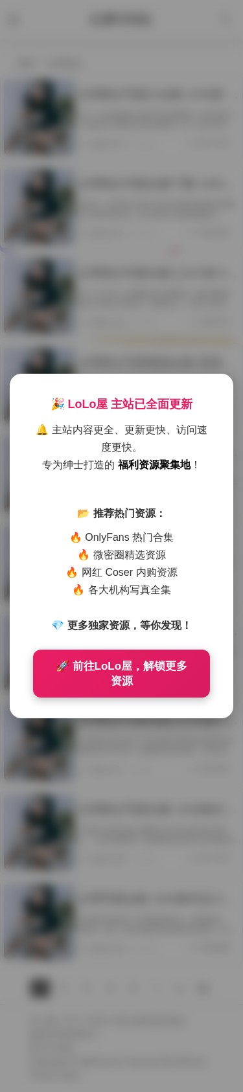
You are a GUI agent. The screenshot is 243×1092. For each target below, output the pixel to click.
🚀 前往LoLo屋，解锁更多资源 (121, 673)
